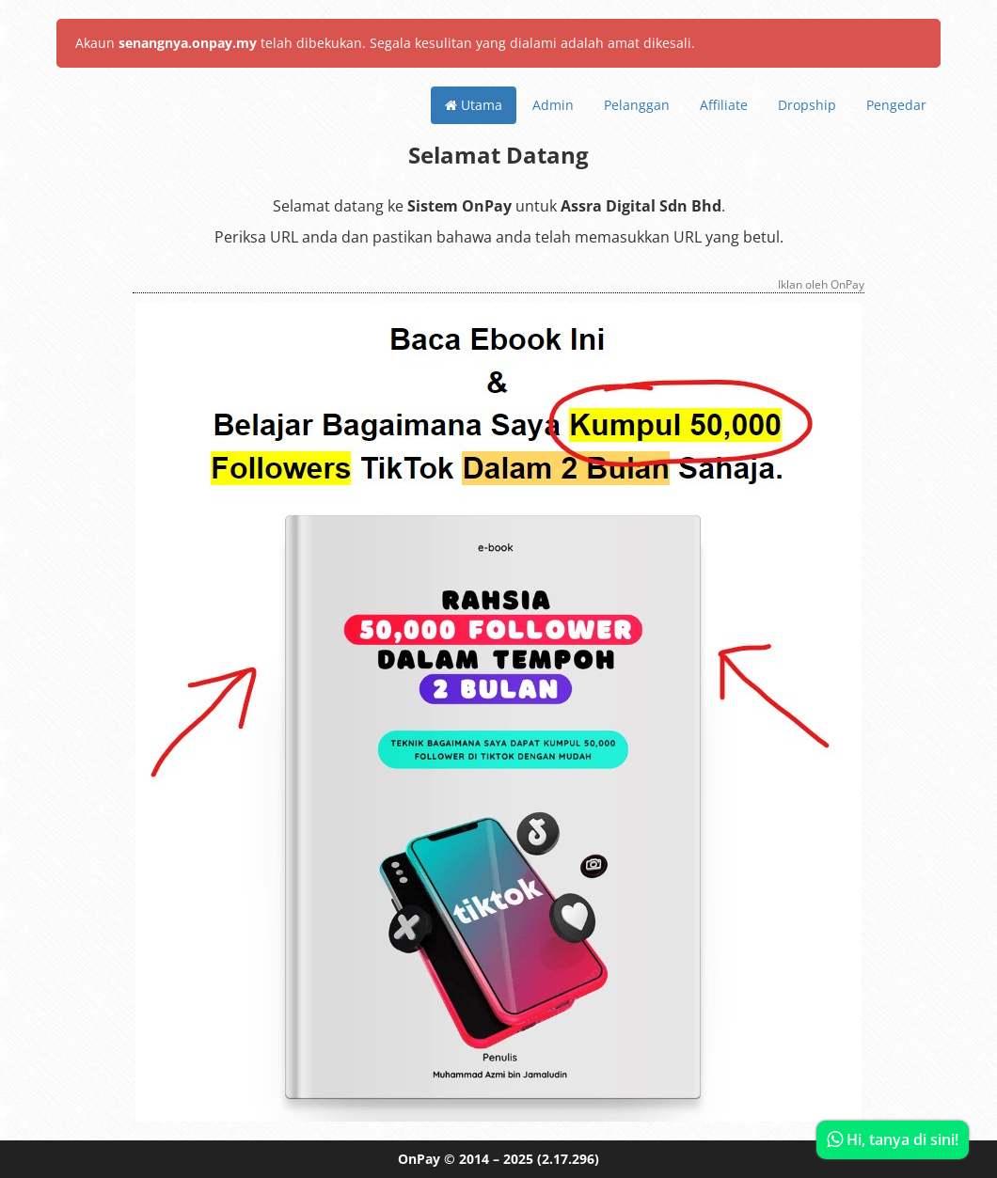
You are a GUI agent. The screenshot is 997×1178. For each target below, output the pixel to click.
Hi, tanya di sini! (892, 1139)
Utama (473, 105)
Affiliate (724, 105)
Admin (553, 105)
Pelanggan (637, 105)
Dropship (807, 105)
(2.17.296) (568, 1159)
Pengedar (896, 105)
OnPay (419, 1159)
